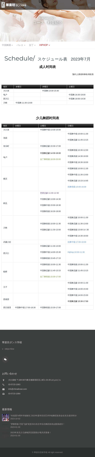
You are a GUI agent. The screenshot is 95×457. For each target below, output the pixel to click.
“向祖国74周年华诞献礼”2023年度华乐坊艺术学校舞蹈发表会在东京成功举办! (43, 442)
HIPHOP (44, 45)
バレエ (21, 45)
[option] (47, 21)
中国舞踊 (7, 45)
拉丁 (32, 45)
